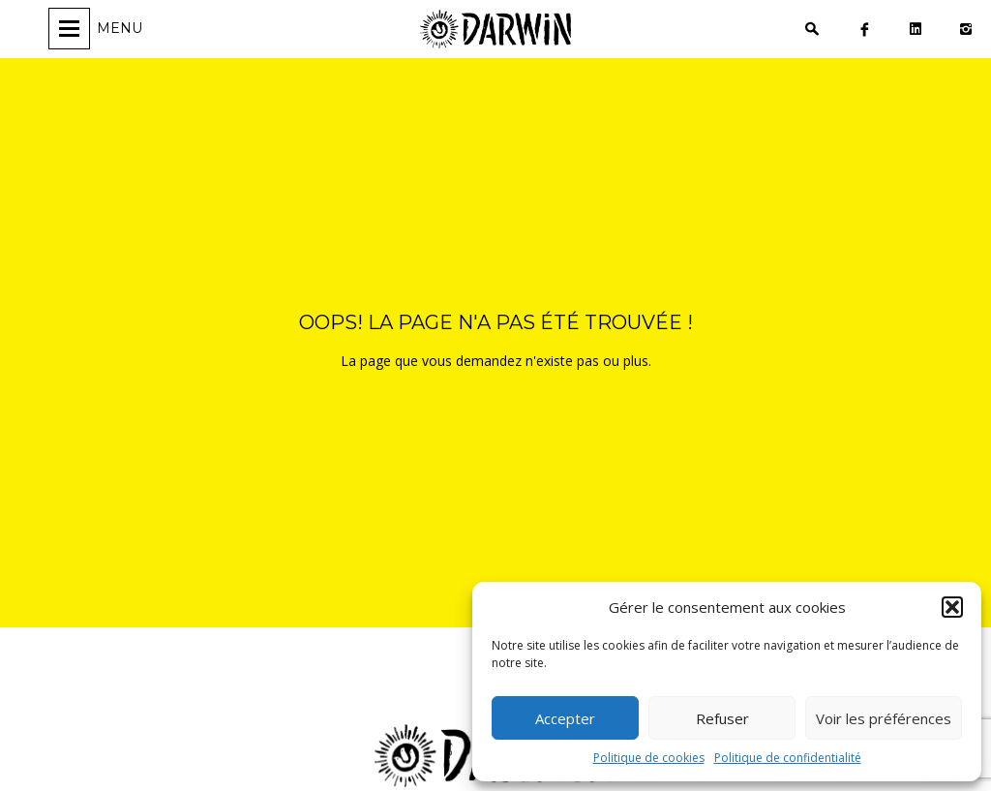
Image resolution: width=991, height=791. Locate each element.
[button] (952, 607)
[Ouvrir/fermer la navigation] (98, 28)
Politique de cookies (649, 757)
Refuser (722, 718)
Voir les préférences (883, 718)
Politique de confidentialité (787, 757)
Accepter (565, 718)
